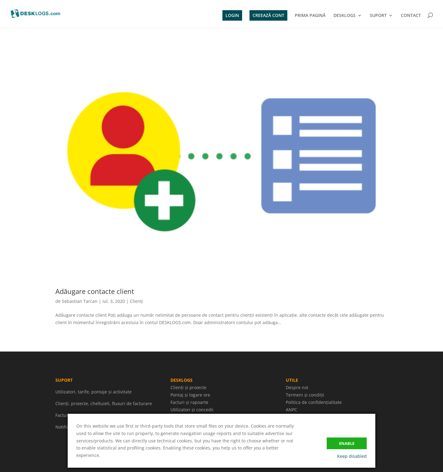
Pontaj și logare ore (190, 395)
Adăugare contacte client (94, 291)
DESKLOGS (344, 15)
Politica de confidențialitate (314, 402)
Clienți (136, 301)
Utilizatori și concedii (192, 410)
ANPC (291, 410)
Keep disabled (352, 456)
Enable (346, 443)
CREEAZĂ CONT (268, 15)
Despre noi (297, 387)
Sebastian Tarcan (80, 301)
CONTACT (411, 15)
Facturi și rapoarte (189, 402)
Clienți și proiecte (188, 387)
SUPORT (378, 15)
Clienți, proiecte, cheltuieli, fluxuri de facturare (103, 403)
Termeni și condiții (305, 395)
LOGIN (232, 15)
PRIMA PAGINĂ (310, 15)
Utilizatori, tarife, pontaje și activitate (93, 392)
